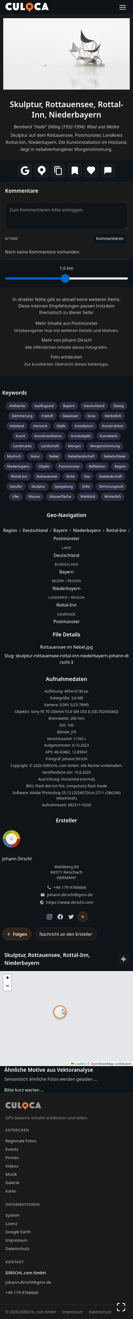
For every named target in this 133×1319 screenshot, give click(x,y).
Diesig (118, 405)
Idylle (60, 425)
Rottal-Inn (19, 476)
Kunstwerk (108, 435)
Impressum (16, 1240)
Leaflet (78, 1064)
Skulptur (38, 486)
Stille (86, 486)
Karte (10, 1191)
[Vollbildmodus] (121, 1307)
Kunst (20, 435)
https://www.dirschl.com (69, 902)
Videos (11, 1166)
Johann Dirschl (17, 859)
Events (11, 1149)
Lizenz (11, 1223)
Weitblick (87, 496)
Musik (11, 1174)
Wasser (34, 496)
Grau (91, 415)
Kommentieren (109, 238)
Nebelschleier (115, 456)
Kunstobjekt (81, 435)
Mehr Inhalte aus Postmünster (67, 323)
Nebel (54, 456)
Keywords (14, 392)
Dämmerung (22, 415)
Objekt (44, 466)
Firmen (12, 1157)
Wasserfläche (60, 496)
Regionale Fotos (20, 1140)
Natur (35, 456)
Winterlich (112, 496)
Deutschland (94, 405)
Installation (84, 425)
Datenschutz (17, 1248)
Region (120, 466)
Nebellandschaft (81, 456)
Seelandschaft (110, 476)
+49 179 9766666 (69, 887)
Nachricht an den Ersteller (65, 934)
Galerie (12, 1182)
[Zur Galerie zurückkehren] (121, 1285)
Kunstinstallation (48, 435)
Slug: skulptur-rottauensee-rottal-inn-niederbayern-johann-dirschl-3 (66, 659)
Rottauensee (47, 476)
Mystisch (14, 456)
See (87, 476)
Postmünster (69, 466)
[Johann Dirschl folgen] (83, 917)
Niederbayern (18, 466)
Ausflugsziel (44, 405)
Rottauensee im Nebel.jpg (66, 647)
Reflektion (97, 466)
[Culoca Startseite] (27, 7)
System (12, 1215)
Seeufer (16, 486)
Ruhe (70, 476)
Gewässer (70, 415)
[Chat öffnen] (121, 1268)
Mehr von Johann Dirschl (67, 340)
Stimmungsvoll (111, 486)
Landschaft (50, 445)
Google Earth (18, 1231)
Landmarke (22, 445)
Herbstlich (113, 415)
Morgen (74, 445)
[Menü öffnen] (123, 7)
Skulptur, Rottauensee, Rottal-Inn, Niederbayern (66, 109)
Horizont (40, 425)
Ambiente (17, 405)
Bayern (68, 405)
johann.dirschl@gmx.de (70, 894)
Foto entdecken (66, 357)
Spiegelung (64, 486)
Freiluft (47, 415)
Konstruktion (112, 425)
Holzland (17, 425)
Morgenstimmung (105, 445)
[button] (59, 1012)
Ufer (15, 496)
